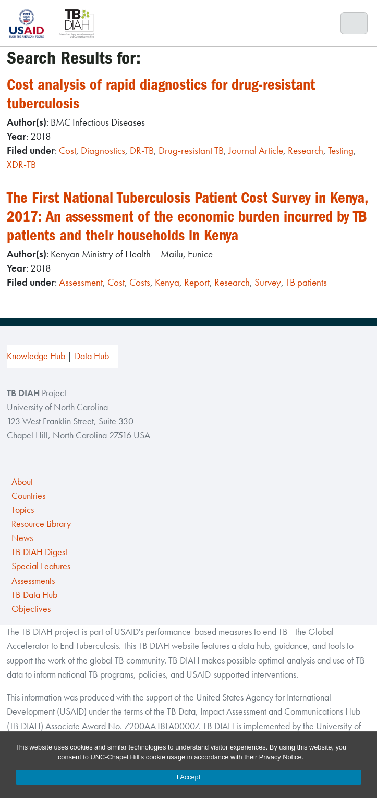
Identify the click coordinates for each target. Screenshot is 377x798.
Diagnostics (103, 150)
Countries (28, 495)
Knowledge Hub (36, 356)
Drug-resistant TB (191, 150)
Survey (267, 282)
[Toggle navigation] (354, 23)
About (22, 481)
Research (305, 150)
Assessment (81, 282)
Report (197, 282)
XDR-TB (21, 164)
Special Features (40, 566)
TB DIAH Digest (39, 552)
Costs (139, 282)
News (22, 538)
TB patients (306, 282)
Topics (22, 509)
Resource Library (41, 524)
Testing (341, 150)
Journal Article (255, 150)
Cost (67, 150)
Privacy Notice (280, 757)
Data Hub (92, 356)
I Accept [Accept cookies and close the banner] (189, 777)
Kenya (167, 282)
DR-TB (142, 150)
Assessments (33, 580)
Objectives (31, 609)
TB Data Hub (34, 594)
